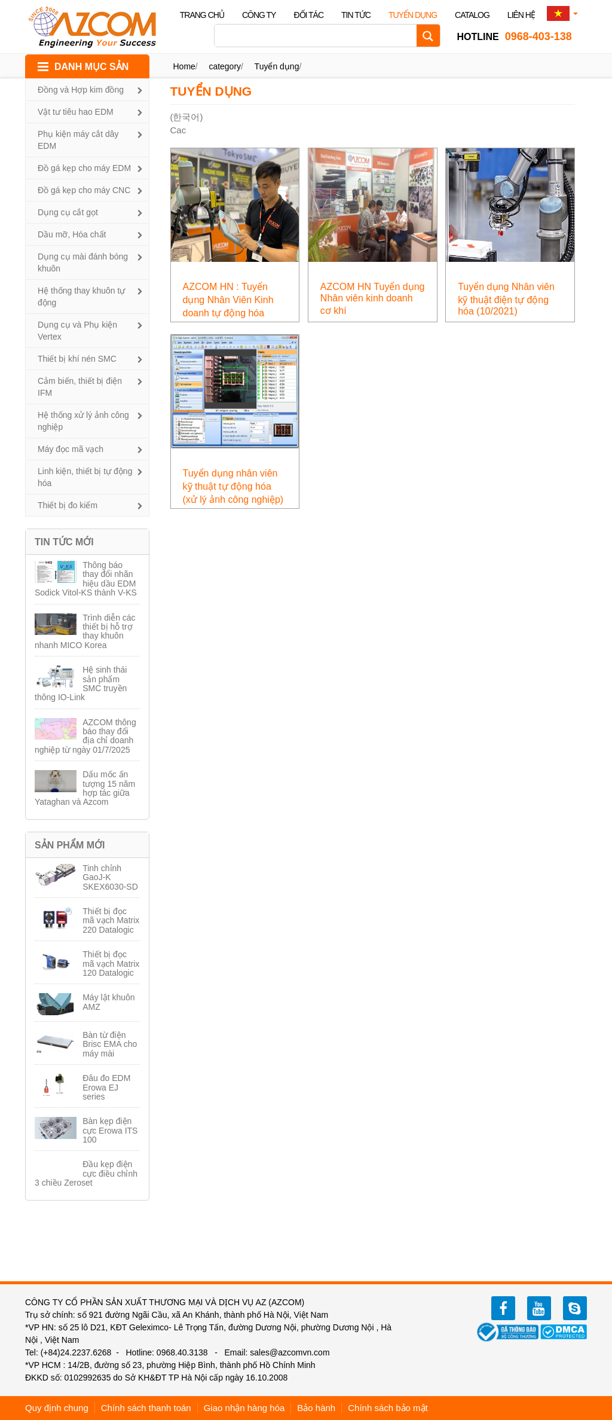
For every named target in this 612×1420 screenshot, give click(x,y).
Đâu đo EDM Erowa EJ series (106, 1087)
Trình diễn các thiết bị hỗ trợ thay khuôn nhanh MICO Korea (85, 631)
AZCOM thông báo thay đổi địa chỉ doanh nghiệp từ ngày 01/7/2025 (85, 736)
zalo (575, 1308)
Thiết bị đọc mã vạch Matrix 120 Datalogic (110, 963)
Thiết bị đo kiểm (67, 505)
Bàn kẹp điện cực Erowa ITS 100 (109, 1130)
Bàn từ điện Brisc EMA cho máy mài (109, 1044)
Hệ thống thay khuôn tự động (81, 296)
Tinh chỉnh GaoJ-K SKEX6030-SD (110, 877)
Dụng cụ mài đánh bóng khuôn (83, 262)
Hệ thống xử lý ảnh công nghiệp (83, 421)
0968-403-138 (514, 36)
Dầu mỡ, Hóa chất (72, 234)
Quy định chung (56, 1408)
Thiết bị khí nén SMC (77, 359)
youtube (539, 1308)
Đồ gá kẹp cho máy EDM (84, 168)
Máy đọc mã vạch (70, 449)
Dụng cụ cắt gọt (68, 212)
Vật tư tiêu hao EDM (76, 112)
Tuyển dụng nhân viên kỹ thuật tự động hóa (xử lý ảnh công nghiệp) (233, 486)
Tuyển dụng (412, 15)
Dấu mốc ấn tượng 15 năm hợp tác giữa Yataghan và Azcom (85, 788)
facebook (503, 1308)
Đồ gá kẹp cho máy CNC (84, 190)
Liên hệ (521, 15)
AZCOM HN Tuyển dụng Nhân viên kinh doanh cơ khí (372, 299)
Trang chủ (202, 15)
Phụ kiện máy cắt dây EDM (78, 140)
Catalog (472, 15)
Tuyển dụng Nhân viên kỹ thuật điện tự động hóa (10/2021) (506, 299)
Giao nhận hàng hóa (244, 1408)
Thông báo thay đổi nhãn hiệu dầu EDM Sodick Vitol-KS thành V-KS (86, 578)
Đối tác (308, 15)
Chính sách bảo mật (388, 1408)
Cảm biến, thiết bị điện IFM (80, 387)
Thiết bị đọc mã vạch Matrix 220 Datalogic (110, 920)
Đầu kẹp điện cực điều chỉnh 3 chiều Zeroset (86, 1173)
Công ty (259, 15)
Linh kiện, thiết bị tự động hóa (85, 477)
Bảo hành (316, 1408)
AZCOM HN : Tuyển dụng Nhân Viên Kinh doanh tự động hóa (228, 300)
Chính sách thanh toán (146, 1408)
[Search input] (319, 36)
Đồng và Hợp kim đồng (81, 89)
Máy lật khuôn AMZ (108, 1002)
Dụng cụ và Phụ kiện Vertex (77, 330)
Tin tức (356, 15)
